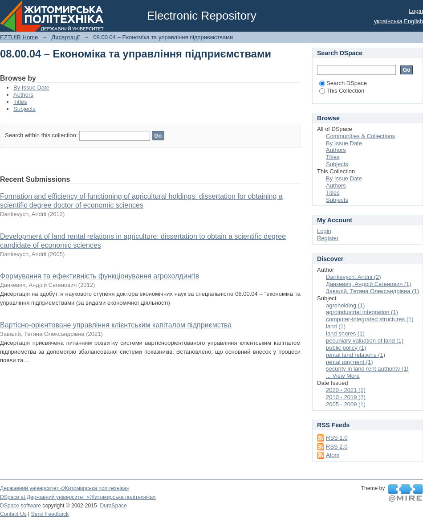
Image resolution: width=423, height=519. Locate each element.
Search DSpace (343, 83)
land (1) (336, 326)
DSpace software (20, 506)
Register (327, 238)
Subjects (24, 109)
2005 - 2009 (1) (346, 404)
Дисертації (65, 37)
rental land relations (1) (355, 354)
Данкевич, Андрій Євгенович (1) (368, 284)
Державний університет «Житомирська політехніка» (64, 488)
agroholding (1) (345, 305)
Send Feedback (50, 514)
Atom (332, 455)
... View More (343, 375)
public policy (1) (346, 347)
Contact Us (13, 514)
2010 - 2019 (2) (346, 397)
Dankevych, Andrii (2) (353, 277)
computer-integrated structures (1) (370, 319)
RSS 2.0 (336, 446)
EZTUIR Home (19, 37)
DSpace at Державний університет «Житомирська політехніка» (78, 497)
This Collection (341, 90)
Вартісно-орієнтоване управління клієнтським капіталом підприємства (116, 325)
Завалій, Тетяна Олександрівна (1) (372, 291)
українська (388, 21)
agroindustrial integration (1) (362, 312)
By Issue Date (31, 87)
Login (416, 11)
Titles (20, 101)
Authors (23, 94)
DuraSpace (113, 506)
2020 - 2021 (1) (346, 390)
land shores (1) (345, 333)
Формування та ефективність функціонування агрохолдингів (99, 276)
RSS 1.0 (336, 437)
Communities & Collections (360, 136)
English (413, 21)
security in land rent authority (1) (367, 368)
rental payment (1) (349, 362)
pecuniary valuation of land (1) (364, 340)
